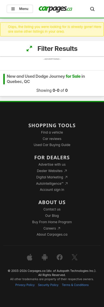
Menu (19, 9)
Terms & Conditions (75, 285)
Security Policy (48, 285)
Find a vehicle (52, 132)
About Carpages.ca (52, 234)
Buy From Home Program (52, 222)
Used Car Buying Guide (52, 145)
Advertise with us (52, 164)
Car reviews (52, 139)
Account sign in (52, 190)
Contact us (52, 209)
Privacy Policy (25, 285)
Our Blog (52, 216)
